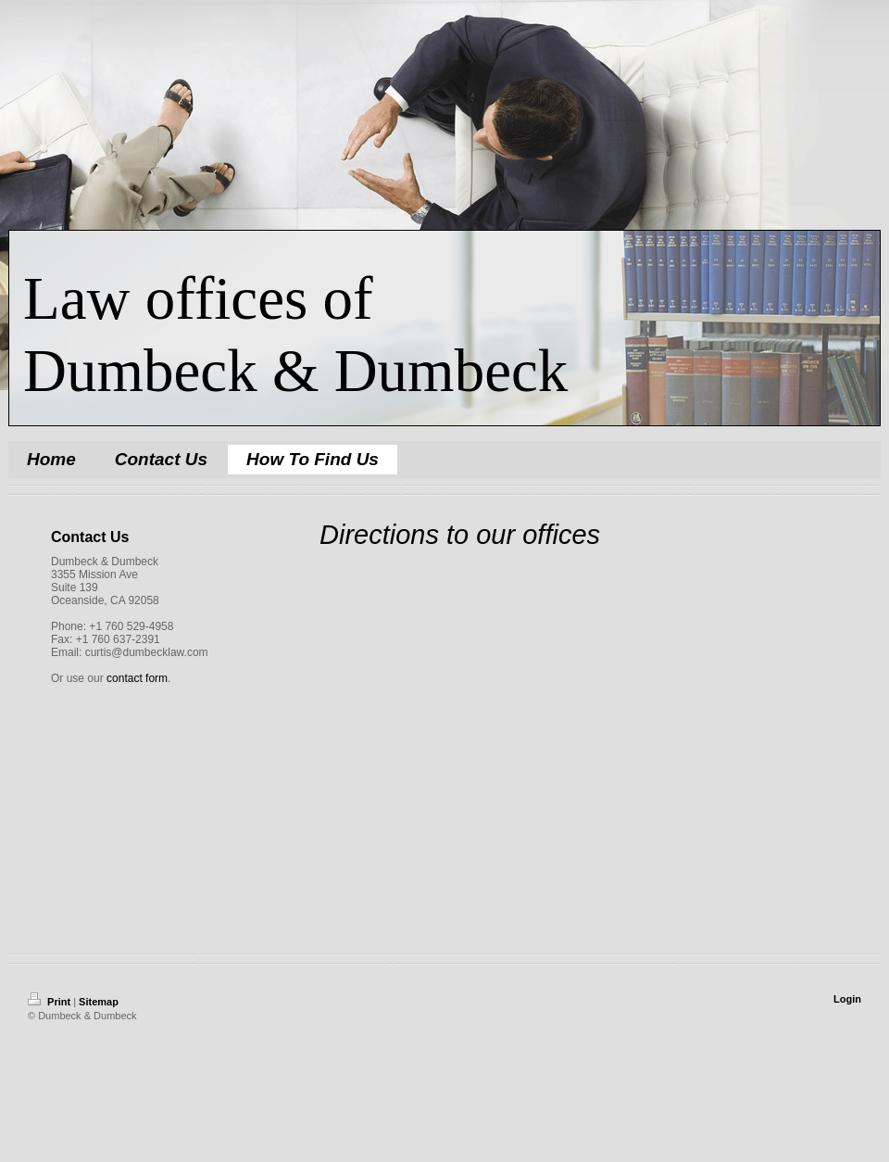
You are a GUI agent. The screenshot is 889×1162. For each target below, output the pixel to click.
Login (847, 998)
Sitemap (99, 1001)
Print (50, 1001)
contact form (137, 678)
